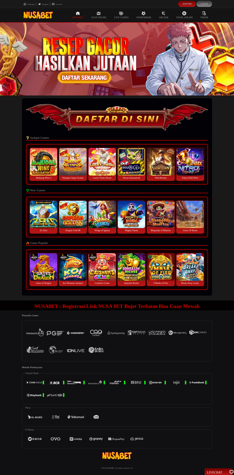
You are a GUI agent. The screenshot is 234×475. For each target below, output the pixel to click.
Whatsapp (29, 4)
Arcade (164, 15)
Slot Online (98, 15)
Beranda (78, 15)
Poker (204, 15)
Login (204, 4)
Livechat (57, 4)
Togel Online (184, 15)
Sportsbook (143, 15)
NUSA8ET (110, 468)
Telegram (43, 4)
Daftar (187, 4)
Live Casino (121, 15)
